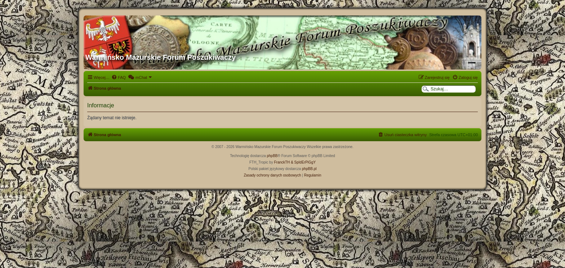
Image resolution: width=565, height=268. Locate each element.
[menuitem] (118, 77)
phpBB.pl (309, 169)
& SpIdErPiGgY (303, 162)
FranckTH (282, 162)
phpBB (272, 156)
